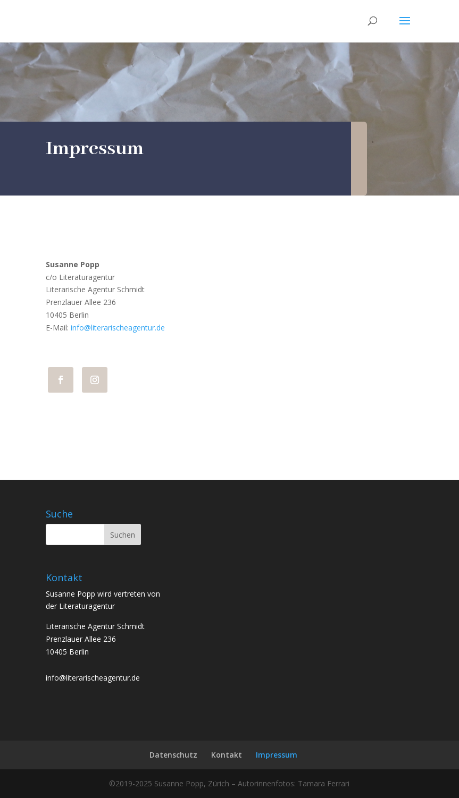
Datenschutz (173, 755)
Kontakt (226, 755)
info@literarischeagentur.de (118, 327)
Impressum (276, 755)
